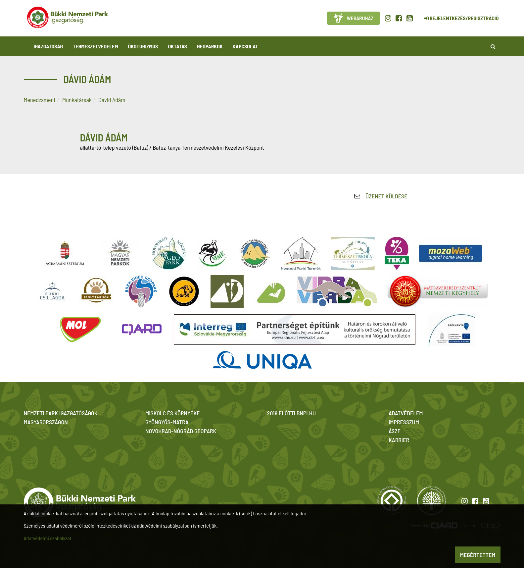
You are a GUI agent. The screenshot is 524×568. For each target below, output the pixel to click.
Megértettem (478, 554)
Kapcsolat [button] (245, 46)
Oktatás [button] (177, 46)
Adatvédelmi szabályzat (47, 538)
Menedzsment (40, 99)
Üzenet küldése (386, 196)
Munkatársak (77, 99)
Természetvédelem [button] (95, 46)
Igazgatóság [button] (48, 46)
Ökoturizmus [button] (143, 46)
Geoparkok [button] (209, 46)
